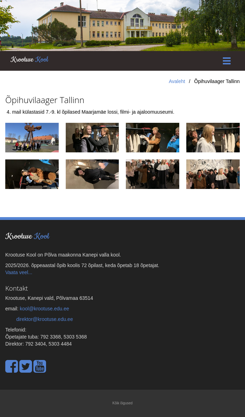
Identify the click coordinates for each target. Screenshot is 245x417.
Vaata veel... (18, 272)
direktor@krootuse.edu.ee (44, 319)
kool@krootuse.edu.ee (44, 308)
